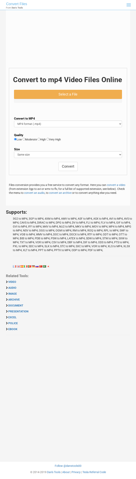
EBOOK (12, 329)
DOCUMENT (15, 305)
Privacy (76, 472)
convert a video (116, 185)
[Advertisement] (68, 40)
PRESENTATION (18, 311)
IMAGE (12, 293)
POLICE (13, 323)
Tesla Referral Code (94, 472)
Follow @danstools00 (68, 465)
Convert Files (16, 4)
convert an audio (34, 192)
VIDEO (12, 281)
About (66, 472)
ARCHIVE (14, 299)
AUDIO (12, 287)
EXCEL (12, 317)
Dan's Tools (53, 472)
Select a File (68, 94)
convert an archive (60, 192)
